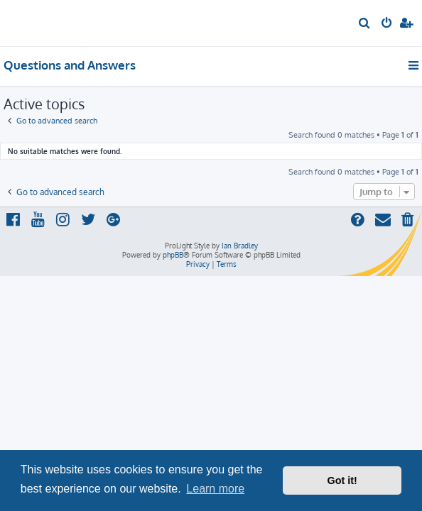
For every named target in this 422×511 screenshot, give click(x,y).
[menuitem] (364, 24)
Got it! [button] (342, 480)
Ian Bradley (240, 245)
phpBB (173, 255)
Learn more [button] (215, 489)
